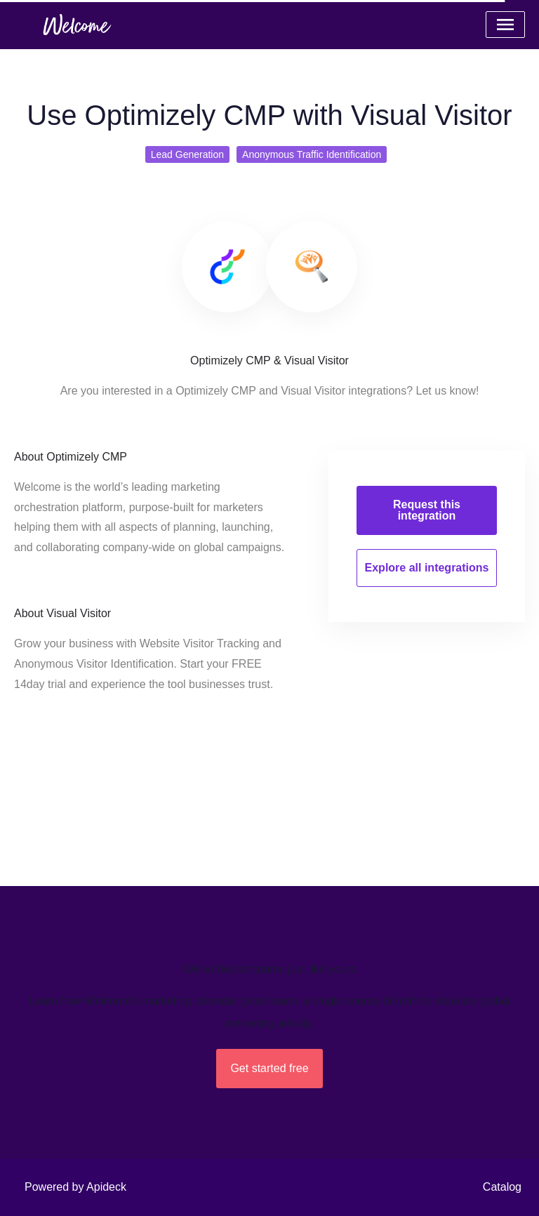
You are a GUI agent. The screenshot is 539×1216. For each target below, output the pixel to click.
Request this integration (426, 510)
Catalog (502, 1187)
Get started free (269, 1068)
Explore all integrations (427, 568)
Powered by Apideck (75, 1187)
